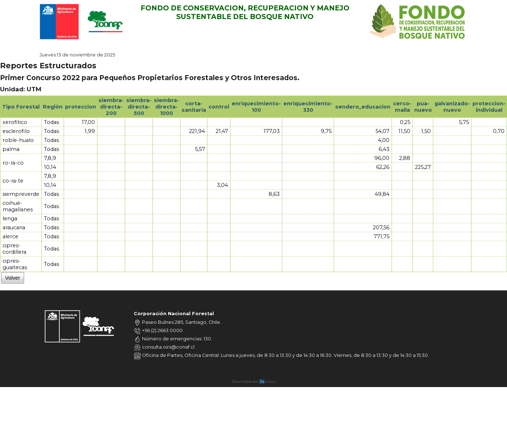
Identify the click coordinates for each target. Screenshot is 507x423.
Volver (12, 278)
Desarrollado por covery (253, 381)
